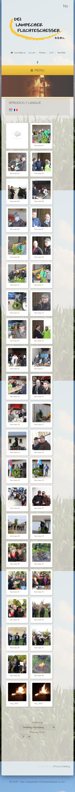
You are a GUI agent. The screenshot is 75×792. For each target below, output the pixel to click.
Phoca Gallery (61, 766)
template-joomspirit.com (74, 779)
